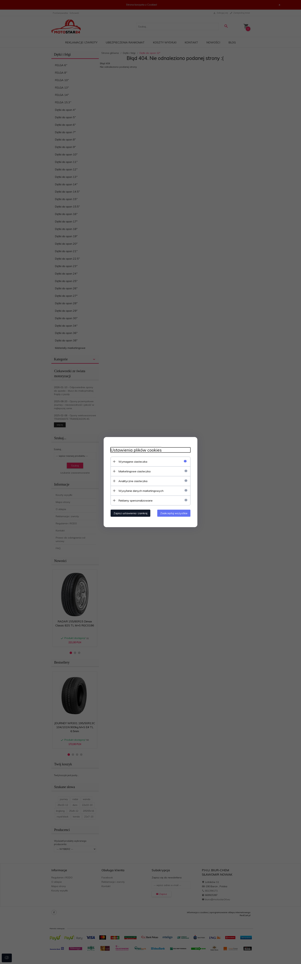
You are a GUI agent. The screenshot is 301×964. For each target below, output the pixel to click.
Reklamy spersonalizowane (135, 500)
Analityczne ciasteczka (132, 481)
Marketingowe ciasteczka (134, 471)
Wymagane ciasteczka (132, 461)
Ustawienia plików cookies (136, 449)
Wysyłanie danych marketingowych (141, 490)
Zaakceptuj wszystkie (173, 513)
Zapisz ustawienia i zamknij (130, 513)
